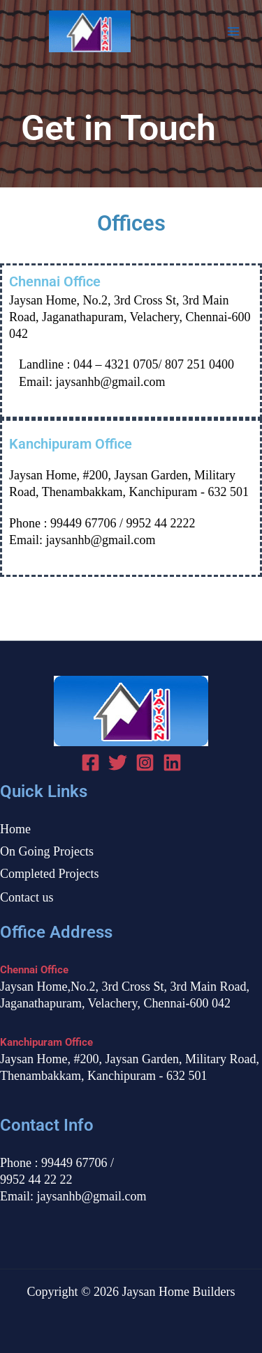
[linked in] (172, 762)
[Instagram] (145, 762)
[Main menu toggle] (233, 31)
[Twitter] (117, 762)
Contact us (27, 897)
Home (15, 829)
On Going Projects (47, 851)
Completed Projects (49, 874)
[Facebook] (90, 762)
